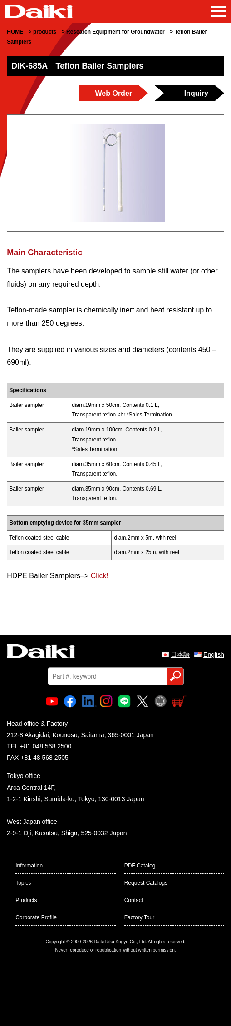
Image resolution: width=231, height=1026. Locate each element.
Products (26, 900)
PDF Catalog (140, 865)
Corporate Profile (36, 917)
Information (29, 865)
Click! (99, 576)
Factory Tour (139, 917)
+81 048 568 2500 (45, 746)
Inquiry (196, 93)
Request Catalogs (145, 883)
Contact (133, 900)
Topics (23, 883)
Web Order (114, 93)
